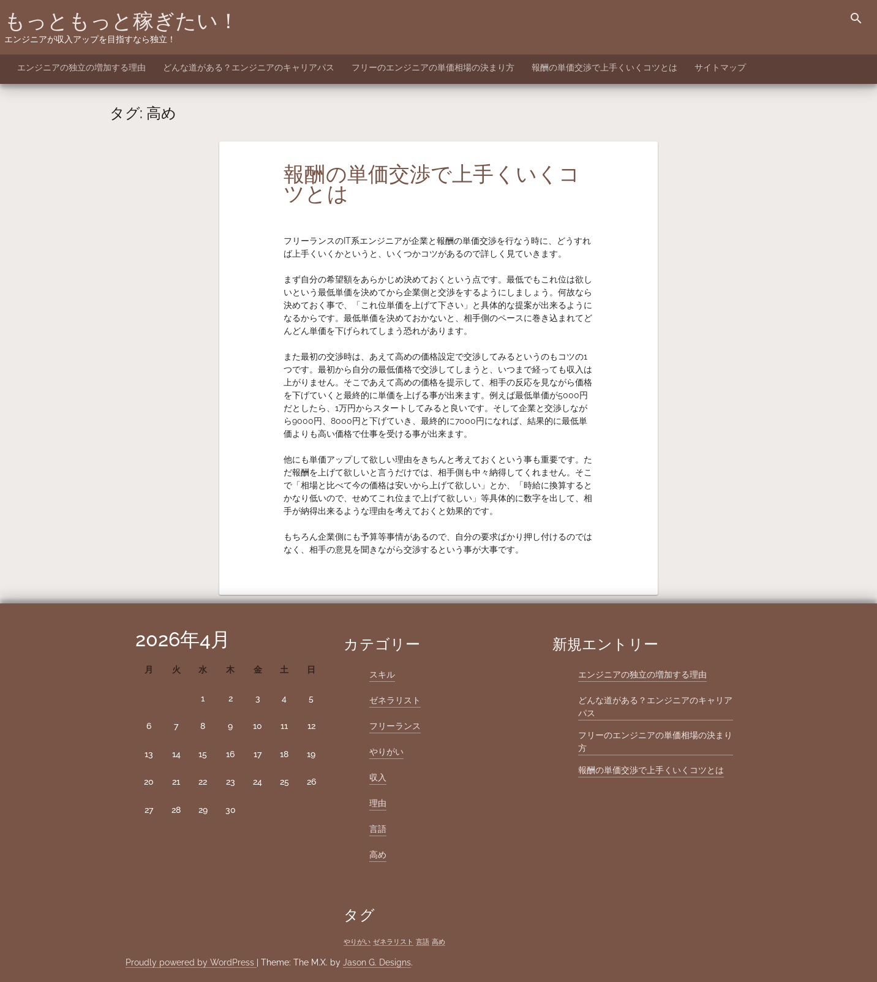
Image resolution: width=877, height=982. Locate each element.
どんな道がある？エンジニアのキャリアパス (248, 67)
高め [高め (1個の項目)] (438, 941)
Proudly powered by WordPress (191, 962)
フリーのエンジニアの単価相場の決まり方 (433, 67)
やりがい (386, 752)
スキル (382, 674)
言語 (377, 829)
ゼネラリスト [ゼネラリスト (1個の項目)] (393, 941)
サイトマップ (720, 67)
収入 (377, 777)
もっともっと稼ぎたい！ (121, 21)
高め (377, 854)
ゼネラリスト (395, 700)
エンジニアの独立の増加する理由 (81, 67)
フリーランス (395, 726)
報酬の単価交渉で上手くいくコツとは (604, 67)
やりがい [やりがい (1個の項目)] (357, 941)
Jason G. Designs (377, 962)
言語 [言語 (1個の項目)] (422, 941)
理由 (377, 803)
